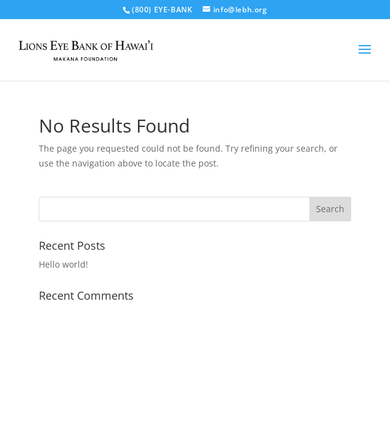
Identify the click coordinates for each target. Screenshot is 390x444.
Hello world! (63, 264)
